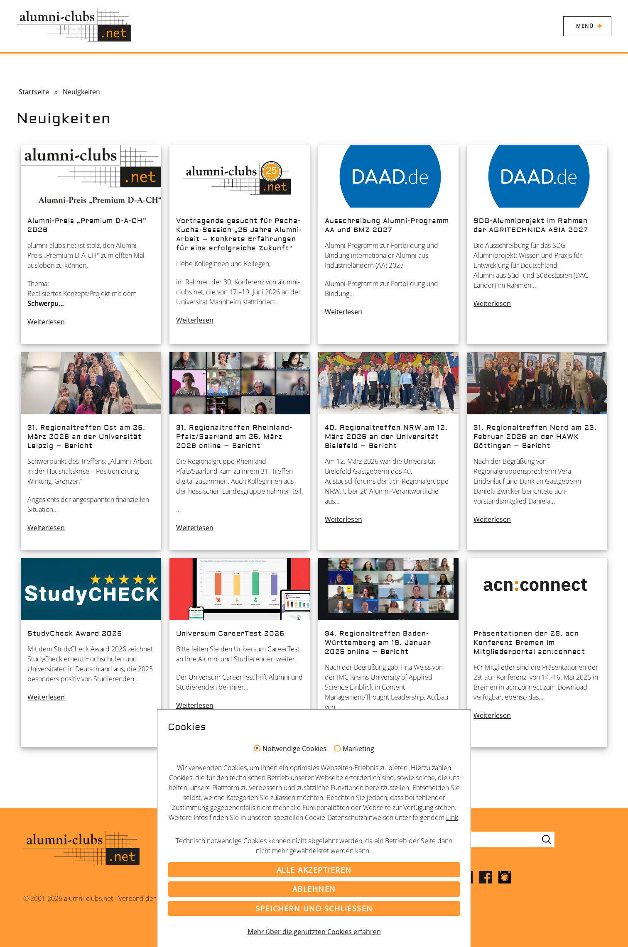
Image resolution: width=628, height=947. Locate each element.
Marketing (358, 749)
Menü (585, 25)
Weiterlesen (46, 321)
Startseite (34, 91)
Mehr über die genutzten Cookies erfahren (314, 931)
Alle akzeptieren (314, 870)
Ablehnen (314, 889)
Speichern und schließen (314, 908)
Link (452, 817)
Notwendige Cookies (294, 749)
